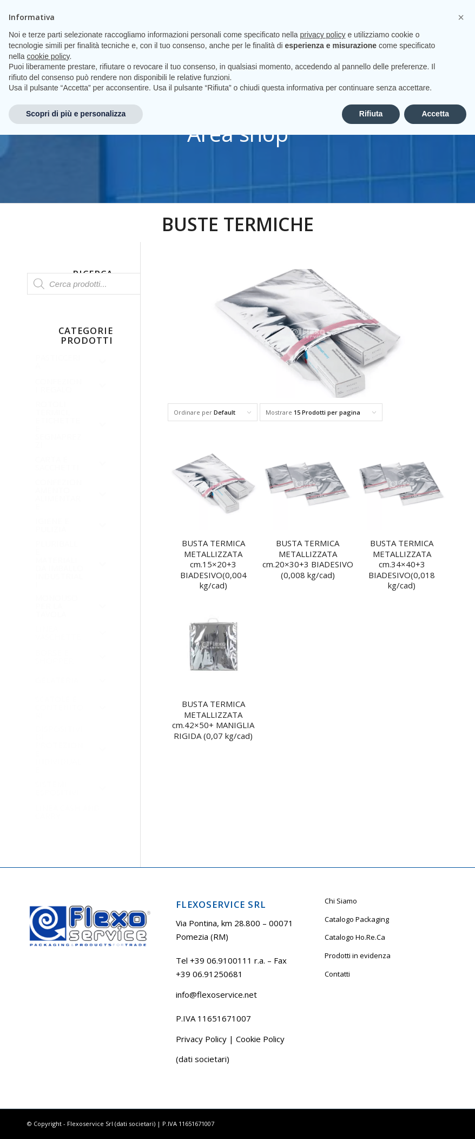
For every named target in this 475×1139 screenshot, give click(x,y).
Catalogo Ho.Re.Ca (355, 937)
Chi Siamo (341, 901)
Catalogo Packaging (357, 919)
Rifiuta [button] (371, 1118)
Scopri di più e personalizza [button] (76, 1118)
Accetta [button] (435, 1118)
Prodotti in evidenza (358, 955)
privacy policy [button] (323, 1039)
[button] (461, 1021)
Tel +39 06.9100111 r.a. (60, 8)
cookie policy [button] (48, 1060)
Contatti (337, 974)
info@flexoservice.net (216, 994)
